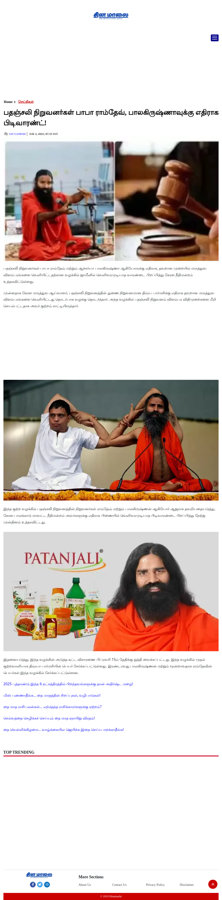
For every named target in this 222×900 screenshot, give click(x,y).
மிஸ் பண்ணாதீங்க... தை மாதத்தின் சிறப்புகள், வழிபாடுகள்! (52, 695)
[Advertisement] (111, 65)
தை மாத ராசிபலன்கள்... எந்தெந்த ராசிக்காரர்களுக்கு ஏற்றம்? (52, 706)
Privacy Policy (155, 885)
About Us (85, 885)
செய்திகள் (26, 102)
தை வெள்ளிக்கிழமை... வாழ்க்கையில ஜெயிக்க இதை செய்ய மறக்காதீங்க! (63, 729)
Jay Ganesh (17, 134)
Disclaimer (187, 885)
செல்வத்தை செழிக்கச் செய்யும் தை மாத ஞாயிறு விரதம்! (49, 718)
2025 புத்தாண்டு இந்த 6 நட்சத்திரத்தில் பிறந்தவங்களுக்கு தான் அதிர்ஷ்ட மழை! (68, 683)
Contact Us (119, 885)
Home (8, 102)
